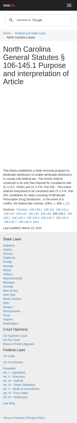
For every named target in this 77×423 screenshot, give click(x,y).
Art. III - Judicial (13, 380)
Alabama (8, 245)
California (9, 257)
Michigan (9, 282)
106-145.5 (47, 217)
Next (36, 222)
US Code (9, 356)
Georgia (8, 266)
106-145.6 (61, 217)
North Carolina (12, 298)
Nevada (8, 286)
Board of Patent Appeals (18, 344)
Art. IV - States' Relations (19, 384)
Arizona (8, 253)
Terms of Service (13, 418)
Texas (7, 315)
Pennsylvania (11, 311)
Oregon (8, 307)
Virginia (8, 319)
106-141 (49, 209)
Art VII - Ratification (15, 397)
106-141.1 (62, 209)
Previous (22, 209)
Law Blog (9, 403)
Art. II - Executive (14, 376)
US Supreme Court (15, 335)
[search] (38, 20)
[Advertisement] (38, 127)
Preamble (9, 368)
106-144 (33, 213)
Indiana (8, 274)
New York (9, 294)
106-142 (9, 213)
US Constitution (13, 362)
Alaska (7, 249)
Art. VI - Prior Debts (15, 393)
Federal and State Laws (30, 33)
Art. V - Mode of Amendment (21, 389)
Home (7, 33)
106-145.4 (32, 217)
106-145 (45, 213)
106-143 (21, 213)
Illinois (7, 270)
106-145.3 (18, 217)
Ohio (6, 303)
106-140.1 (35, 209)
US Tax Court (11, 340)
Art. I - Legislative (14, 372)
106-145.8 (24, 222)
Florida (7, 262)
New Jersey (10, 290)
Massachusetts (12, 278)
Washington (10, 323)
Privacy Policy (36, 418)
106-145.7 (10, 222)
